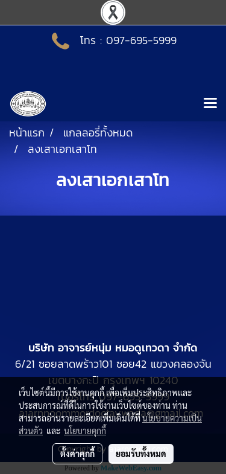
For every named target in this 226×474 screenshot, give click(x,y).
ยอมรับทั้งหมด (141, 453)
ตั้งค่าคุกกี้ (77, 453)
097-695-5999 (141, 40)
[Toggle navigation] (210, 104)
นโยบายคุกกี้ (85, 430)
